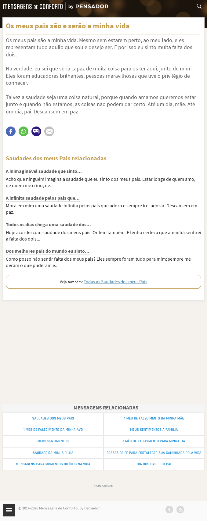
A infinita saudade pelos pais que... (43, 198)
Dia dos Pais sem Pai (154, 464)
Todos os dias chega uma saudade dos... (48, 224)
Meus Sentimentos (53, 441)
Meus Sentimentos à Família (154, 429)
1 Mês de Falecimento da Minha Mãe (154, 418)
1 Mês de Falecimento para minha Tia (154, 441)
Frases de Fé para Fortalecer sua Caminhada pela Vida (154, 453)
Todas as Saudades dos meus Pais (115, 281)
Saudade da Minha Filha (53, 453)
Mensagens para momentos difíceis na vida (53, 464)
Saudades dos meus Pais (53, 418)
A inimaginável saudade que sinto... (44, 171)
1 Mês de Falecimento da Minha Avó (53, 429)
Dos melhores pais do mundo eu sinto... (47, 251)
